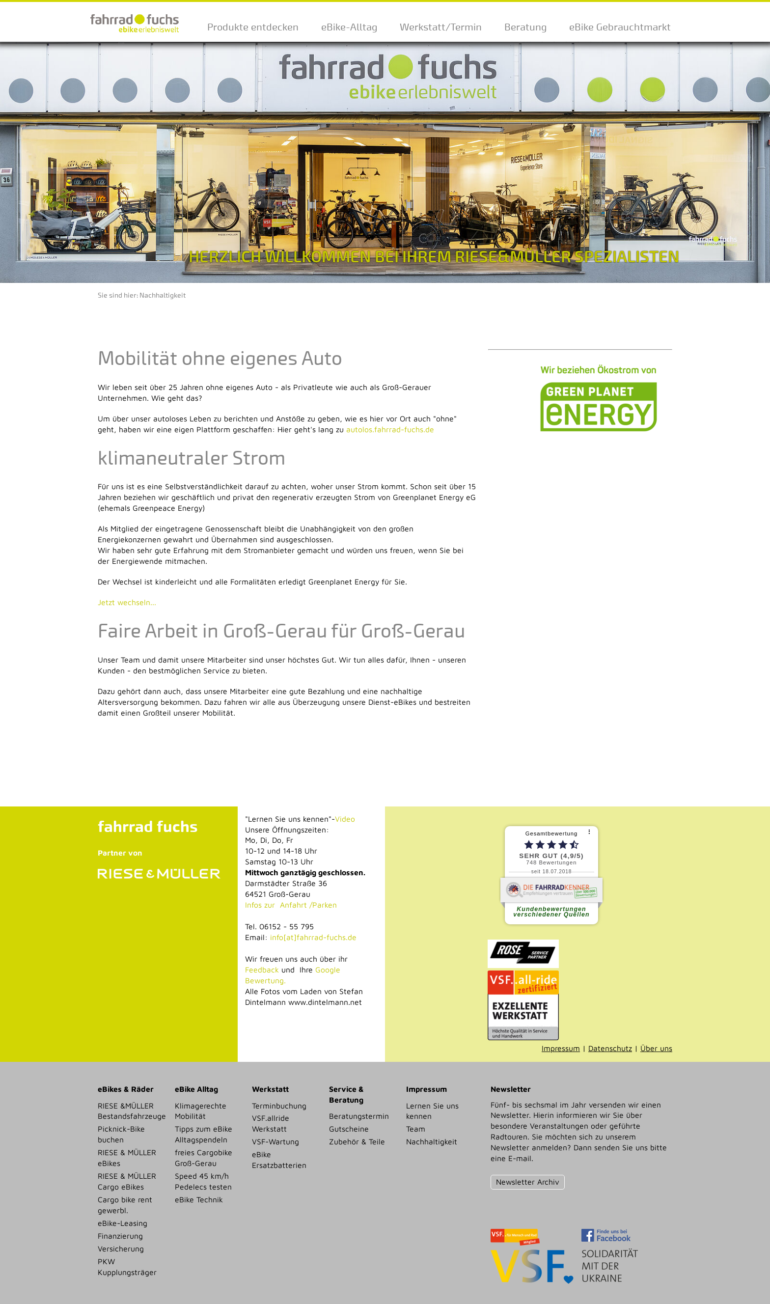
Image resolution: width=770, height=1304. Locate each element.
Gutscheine (349, 1128)
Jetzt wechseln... (127, 602)
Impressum (561, 1048)
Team (415, 1128)
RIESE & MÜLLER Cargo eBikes (127, 1181)
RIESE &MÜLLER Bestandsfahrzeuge (132, 1111)
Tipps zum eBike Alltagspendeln (203, 1134)
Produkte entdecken (253, 27)
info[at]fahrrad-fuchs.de (313, 937)
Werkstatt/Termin (441, 27)
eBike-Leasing (122, 1223)
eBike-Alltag (349, 27)
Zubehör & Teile (357, 1141)
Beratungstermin (359, 1115)
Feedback (262, 969)
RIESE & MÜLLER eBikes (127, 1157)
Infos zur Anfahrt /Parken (291, 904)
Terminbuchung (279, 1105)
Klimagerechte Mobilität (200, 1111)
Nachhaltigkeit (162, 295)
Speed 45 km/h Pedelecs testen (203, 1181)
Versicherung (121, 1248)
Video (345, 818)
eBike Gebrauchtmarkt (620, 27)
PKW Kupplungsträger (127, 1266)
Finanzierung (120, 1235)
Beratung (525, 27)
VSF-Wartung (275, 1141)
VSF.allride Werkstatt (270, 1123)
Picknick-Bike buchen (121, 1134)
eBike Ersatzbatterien (279, 1159)
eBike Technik (199, 1199)
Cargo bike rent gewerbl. (125, 1205)
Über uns (656, 1048)
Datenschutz (610, 1048)
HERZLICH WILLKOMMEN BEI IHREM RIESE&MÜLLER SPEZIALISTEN (434, 257)
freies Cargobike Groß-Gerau (203, 1157)
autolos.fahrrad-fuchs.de (390, 429)
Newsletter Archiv (527, 1181)
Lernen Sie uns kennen (432, 1111)
